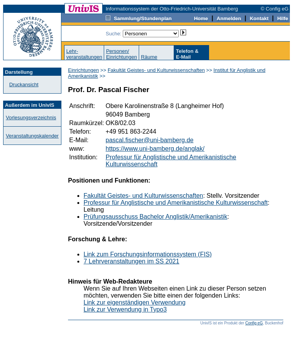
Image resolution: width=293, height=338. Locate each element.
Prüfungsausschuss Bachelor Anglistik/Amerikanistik (155, 216)
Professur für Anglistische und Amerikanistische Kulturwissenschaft (176, 202)
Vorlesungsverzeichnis (31, 117)
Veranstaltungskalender (32, 136)
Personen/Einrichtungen (121, 54)
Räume (149, 57)
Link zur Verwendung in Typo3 (125, 309)
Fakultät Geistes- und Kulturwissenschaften (156, 70)
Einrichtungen (83, 70)
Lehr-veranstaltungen (84, 54)
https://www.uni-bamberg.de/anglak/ (155, 148)
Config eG (254, 323)
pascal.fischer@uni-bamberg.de (150, 140)
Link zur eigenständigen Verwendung (134, 302)
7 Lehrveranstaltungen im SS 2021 (131, 261)
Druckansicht (23, 84)
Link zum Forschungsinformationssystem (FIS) (148, 254)
